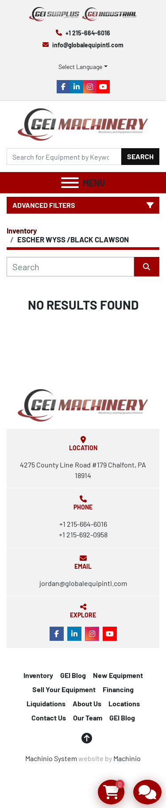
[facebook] (63, 86)
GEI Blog (73, 675)
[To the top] (86, 738)
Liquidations (46, 703)
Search (140, 156)
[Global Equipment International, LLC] (82, 404)
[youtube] (103, 86)
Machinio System (51, 758)
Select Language (80, 66)
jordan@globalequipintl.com (83, 583)
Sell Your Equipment (64, 689)
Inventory (38, 675)
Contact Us (48, 717)
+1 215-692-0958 (83, 534)
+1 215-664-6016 (88, 33)
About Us (87, 703)
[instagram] (90, 86)
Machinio (127, 758)
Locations (124, 703)
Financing (118, 689)
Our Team (87, 717)
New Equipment (118, 675)
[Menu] (70, 182)
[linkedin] (76, 86)
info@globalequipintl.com (88, 45)
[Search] (64, 156)
